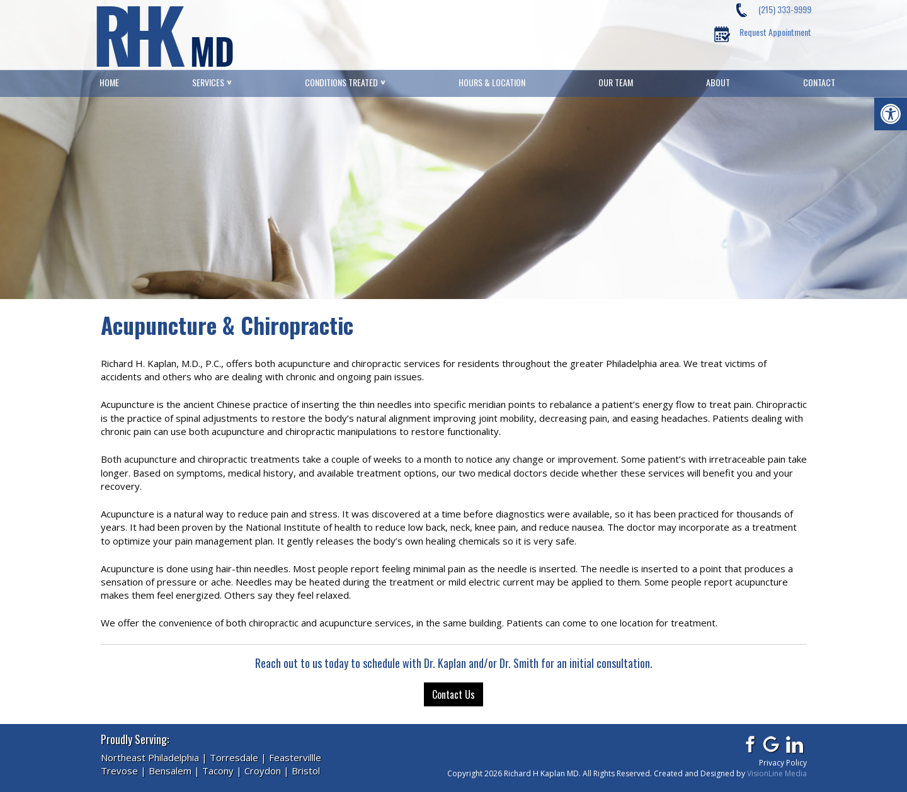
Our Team (615, 82)
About (718, 82)
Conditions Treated (341, 82)
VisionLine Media (777, 773)
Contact (819, 82)
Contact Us (453, 694)
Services (208, 82)
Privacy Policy (783, 762)
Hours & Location (492, 82)
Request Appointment (775, 31)
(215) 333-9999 (784, 9)
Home (109, 82)
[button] (890, 114)
